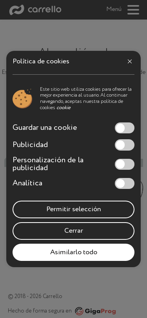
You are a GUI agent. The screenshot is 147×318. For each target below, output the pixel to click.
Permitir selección (73, 209)
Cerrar (73, 230)
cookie (63, 107)
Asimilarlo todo (73, 252)
